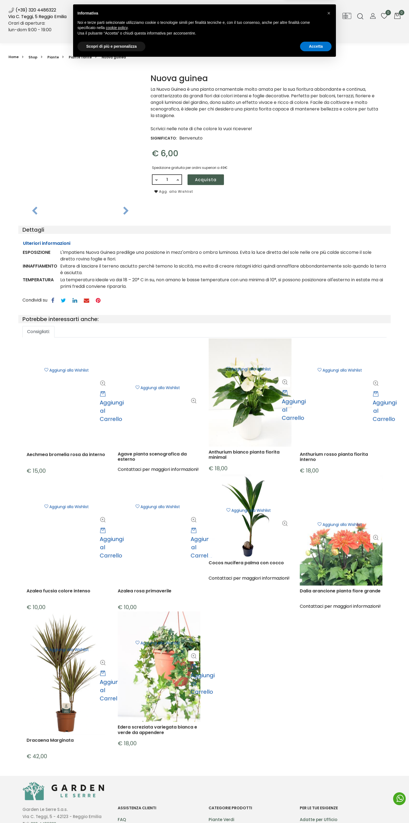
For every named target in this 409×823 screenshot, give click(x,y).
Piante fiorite (80, 57)
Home (13, 57)
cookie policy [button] (117, 789)
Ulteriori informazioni (46, 243)
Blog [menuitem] (225, 35)
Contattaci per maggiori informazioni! (249, 617)
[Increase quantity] (178, 179)
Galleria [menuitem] (249, 35)
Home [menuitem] (127, 35)
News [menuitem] (206, 37)
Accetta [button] (316, 808)
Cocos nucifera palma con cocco (246, 602)
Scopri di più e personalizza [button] (111, 808)
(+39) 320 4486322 (32, 10)
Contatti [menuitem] (278, 35)
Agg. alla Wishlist (173, 191)
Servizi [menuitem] (180, 35)
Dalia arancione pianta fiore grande (340, 640)
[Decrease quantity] (156, 179)
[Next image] (126, 211)
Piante (53, 57)
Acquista (206, 180)
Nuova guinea (114, 57)
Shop (151, 35)
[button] (80, 135)
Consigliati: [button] (38, 331)
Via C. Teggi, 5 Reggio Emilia (37, 16)
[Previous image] (35, 211)
